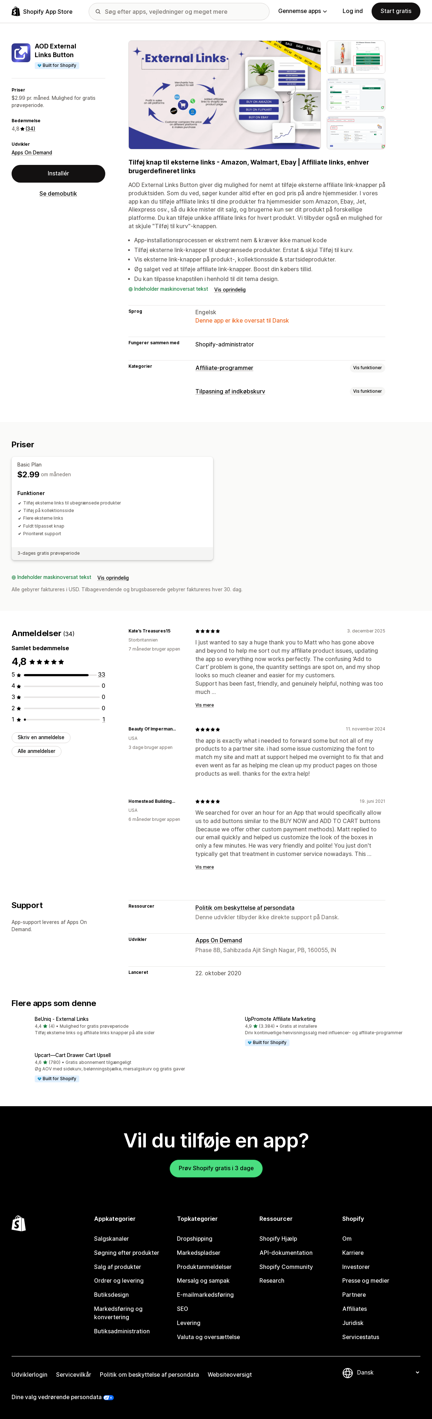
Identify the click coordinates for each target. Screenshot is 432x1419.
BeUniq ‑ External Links (62, 1019)
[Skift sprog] (388, 1372)
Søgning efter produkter (126, 1252)
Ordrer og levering (119, 1280)
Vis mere (204, 705)
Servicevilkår (73, 1374)
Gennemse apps (302, 11)
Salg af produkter (117, 1267)
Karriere (353, 1252)
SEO (182, 1308)
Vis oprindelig (230, 290)
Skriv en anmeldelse (41, 737)
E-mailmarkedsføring (205, 1294)
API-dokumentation (286, 1252)
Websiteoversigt (230, 1374)
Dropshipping (194, 1238)
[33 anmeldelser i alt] (101, 674)
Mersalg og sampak (203, 1280)
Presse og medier (365, 1280)
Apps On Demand (32, 152)
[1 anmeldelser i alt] (103, 719)
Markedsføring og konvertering (118, 1313)
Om (347, 1238)
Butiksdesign (111, 1294)
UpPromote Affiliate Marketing (280, 1019)
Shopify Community (286, 1267)
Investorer (356, 1267)
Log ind (353, 11)
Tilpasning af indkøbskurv (230, 391)
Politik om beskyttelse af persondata (245, 907)
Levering (188, 1323)
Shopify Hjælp (278, 1238)
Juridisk (353, 1323)
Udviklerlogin (29, 1374)
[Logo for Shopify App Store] (42, 11)
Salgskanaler (111, 1238)
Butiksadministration (122, 1331)
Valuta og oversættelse (208, 1337)
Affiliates (354, 1308)
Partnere (354, 1294)
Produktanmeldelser (204, 1267)
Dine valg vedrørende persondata (57, 1397)
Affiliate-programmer (224, 368)
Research (271, 1280)
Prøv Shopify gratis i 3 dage (216, 1168)
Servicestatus (360, 1337)
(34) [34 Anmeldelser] (30, 129)
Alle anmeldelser (36, 751)
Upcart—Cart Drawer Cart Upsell (73, 1055)
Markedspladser (198, 1252)
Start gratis (396, 11)
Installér (58, 173)
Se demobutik (58, 193)
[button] (111, 1027)
